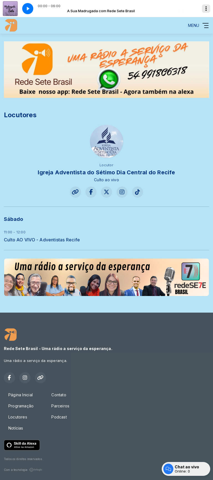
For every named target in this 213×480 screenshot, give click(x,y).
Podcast (59, 417)
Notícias (15, 428)
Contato (58, 394)
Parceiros (60, 406)
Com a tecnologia (23, 470)
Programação (21, 406)
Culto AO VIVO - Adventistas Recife (42, 239)
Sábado (13, 219)
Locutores (17, 417)
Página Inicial (20, 394)
